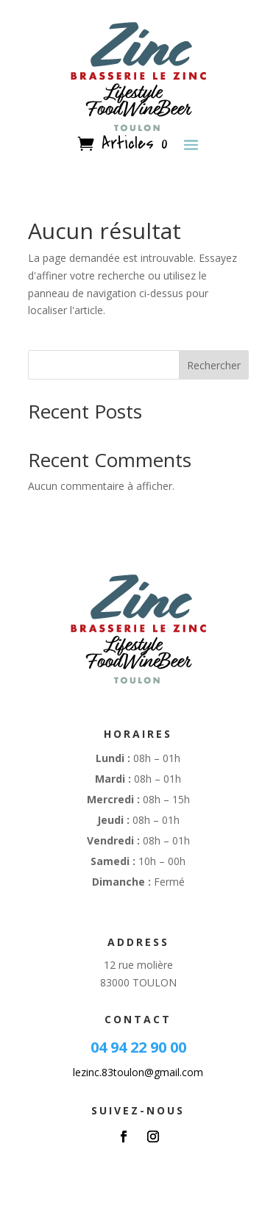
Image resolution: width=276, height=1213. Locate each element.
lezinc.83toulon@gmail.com (138, 1072)
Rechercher (214, 365)
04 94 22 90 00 (138, 1047)
